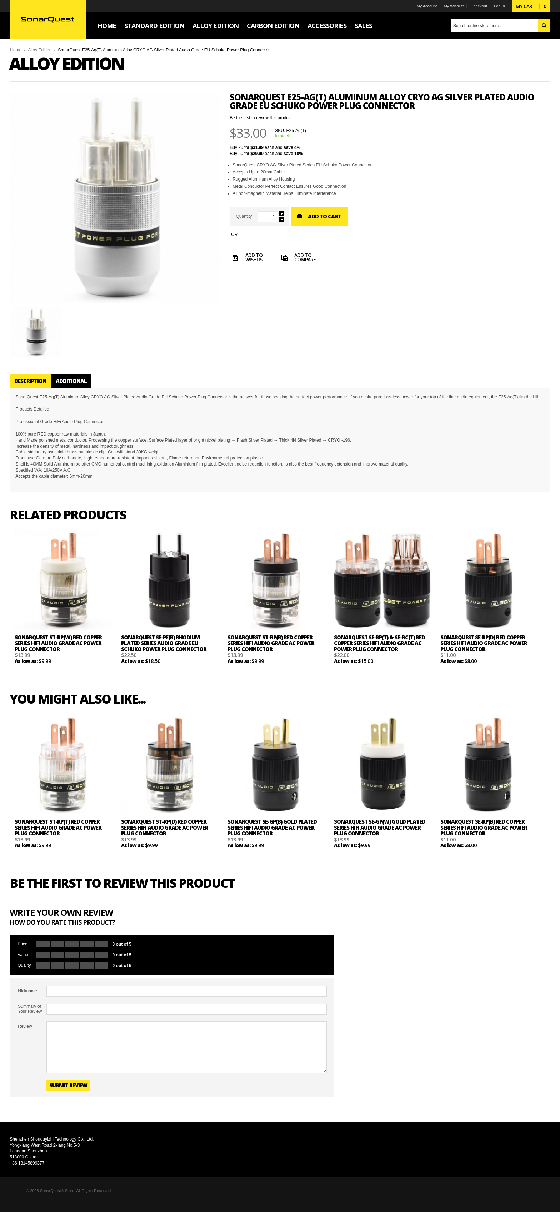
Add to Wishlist (251, 258)
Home (19, 49)
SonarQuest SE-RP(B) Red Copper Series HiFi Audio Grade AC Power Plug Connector (487, 833)
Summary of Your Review (34, 1015)
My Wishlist (450, 6)
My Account (422, 6)
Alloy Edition (43, 49)
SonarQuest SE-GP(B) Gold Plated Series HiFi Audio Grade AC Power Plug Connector (276, 833)
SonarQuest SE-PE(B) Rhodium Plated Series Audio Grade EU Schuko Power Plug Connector (167, 649)
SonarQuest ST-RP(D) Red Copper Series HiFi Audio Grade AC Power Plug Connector (168, 833)
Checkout (475, 6)
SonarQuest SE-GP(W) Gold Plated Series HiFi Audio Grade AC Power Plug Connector (383, 833)
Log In (495, 6)
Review (29, 1032)
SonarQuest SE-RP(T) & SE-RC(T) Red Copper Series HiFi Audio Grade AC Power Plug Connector (383, 649)
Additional (75, 380)
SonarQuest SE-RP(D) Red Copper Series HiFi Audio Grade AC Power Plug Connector (487, 649)
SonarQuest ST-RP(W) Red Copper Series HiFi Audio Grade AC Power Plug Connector (62, 649)
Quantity (248, 216)
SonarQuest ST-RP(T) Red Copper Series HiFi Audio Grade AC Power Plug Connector (62, 833)
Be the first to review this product (265, 117)
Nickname (31, 997)
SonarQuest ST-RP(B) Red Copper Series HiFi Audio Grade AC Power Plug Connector (274, 649)
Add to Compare (301, 258)
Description (34, 380)
